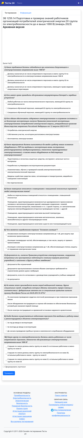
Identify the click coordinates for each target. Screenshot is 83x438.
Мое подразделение (61, 410)
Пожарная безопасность (22, 406)
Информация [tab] (25, 13)
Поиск (19, 3)
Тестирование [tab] (10, 13)
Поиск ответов (61, 395)
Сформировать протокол (15, 367)
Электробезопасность (22, 398)
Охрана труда (22, 408)
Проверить (9, 373)
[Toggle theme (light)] (79, 3)
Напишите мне (61, 402)
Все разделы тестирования (22, 421)
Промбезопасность (22, 395)
